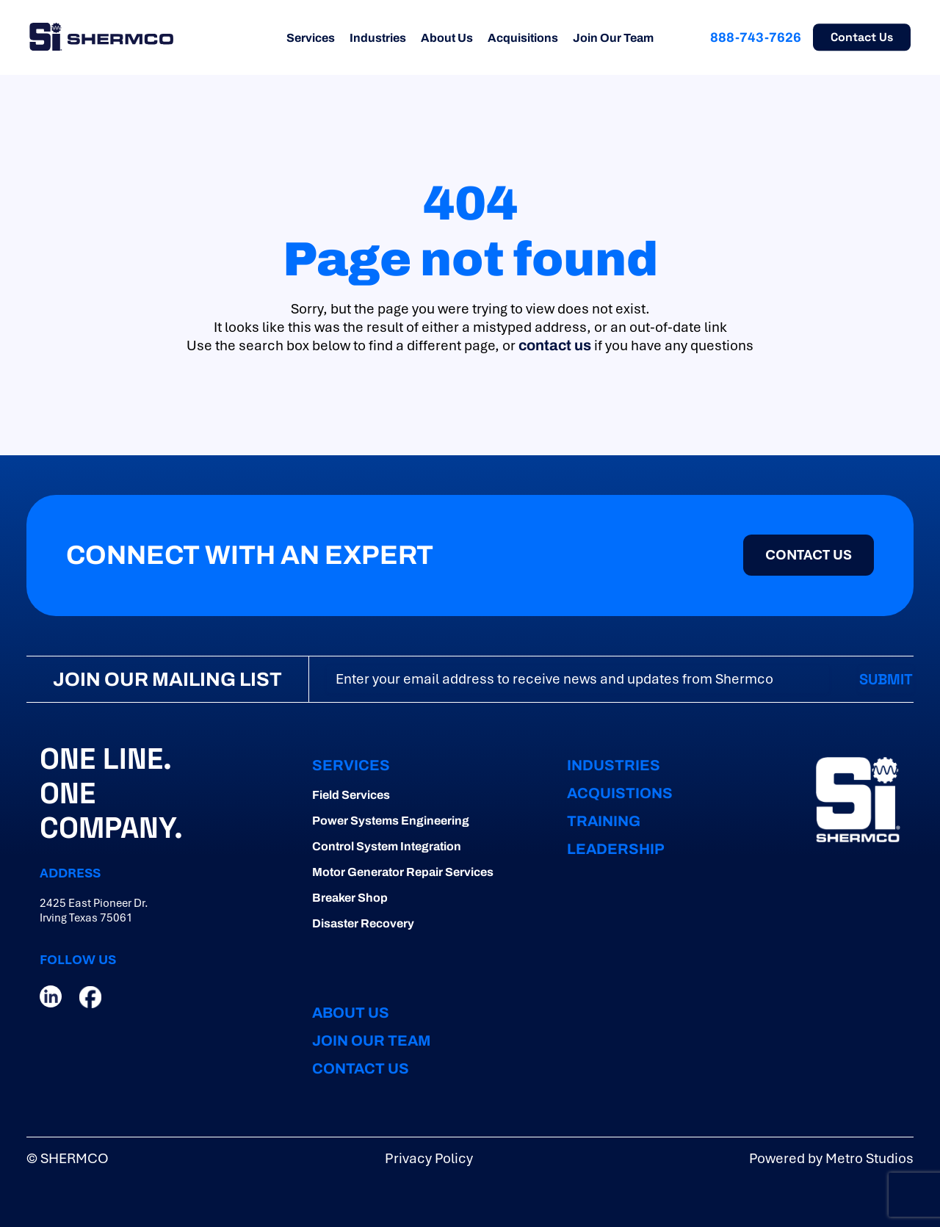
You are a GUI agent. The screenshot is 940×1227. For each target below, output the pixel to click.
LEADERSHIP (616, 849)
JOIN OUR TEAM (371, 1040)
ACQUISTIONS (620, 793)
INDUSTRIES (613, 765)
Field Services (351, 795)
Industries (378, 38)
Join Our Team (613, 38)
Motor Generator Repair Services (403, 872)
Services (310, 38)
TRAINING (603, 821)
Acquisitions (523, 38)
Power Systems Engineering (390, 820)
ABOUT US (350, 1013)
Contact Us (862, 37)
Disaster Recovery (363, 923)
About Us (447, 38)
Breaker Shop (350, 897)
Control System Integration (386, 846)
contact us (554, 345)
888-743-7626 (755, 37)
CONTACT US (808, 555)
